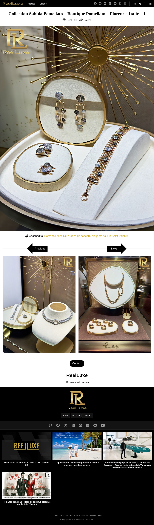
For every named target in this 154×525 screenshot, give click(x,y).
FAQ (61, 515)
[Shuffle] (139, 3)
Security (84, 515)
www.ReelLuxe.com (79, 382)
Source (87, 20)
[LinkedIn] (105, 3)
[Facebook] (95, 3)
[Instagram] (100, 3)
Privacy (77, 515)
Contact (88, 415)
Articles (31, 3)
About (65, 415)
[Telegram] (115, 3)
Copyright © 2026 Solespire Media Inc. (77, 520)
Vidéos (43, 3)
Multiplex (68, 515)
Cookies (55, 515)
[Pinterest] (110, 3)
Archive (76, 415)
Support (92, 515)
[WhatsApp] (120, 3)
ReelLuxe (72, 20)
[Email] (125, 3)
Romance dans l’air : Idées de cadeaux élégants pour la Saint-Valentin (86, 235)
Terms (99, 515)
